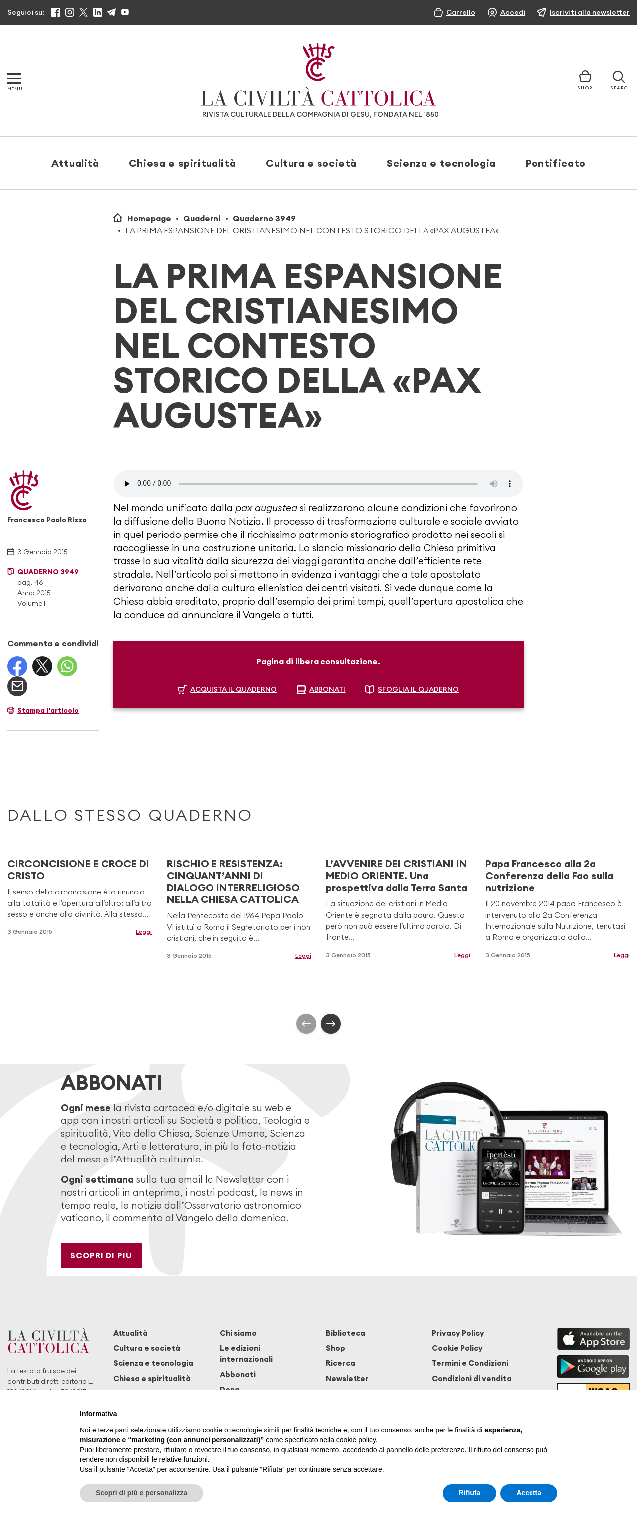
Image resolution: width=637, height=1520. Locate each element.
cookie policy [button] (356, 1440)
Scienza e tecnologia (441, 163)
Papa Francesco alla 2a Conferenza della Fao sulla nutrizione (549, 875)
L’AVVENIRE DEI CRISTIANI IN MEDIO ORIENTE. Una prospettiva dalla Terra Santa (396, 875)
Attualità (75, 163)
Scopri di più (101, 1255)
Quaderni (202, 218)
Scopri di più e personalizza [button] (141, 1493)
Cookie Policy (457, 1348)
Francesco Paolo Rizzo (47, 519)
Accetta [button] (528, 1493)
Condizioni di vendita (472, 1378)
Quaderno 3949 (264, 218)
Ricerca (340, 1363)
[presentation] (306, 1024)
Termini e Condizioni (470, 1363)
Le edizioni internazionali (246, 1353)
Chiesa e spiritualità (182, 163)
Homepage (149, 218)
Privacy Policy (458, 1333)
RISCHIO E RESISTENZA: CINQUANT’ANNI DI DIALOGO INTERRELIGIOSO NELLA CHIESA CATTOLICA (233, 881)
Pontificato (556, 163)
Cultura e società (311, 163)
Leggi (144, 931)
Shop (335, 1348)
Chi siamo (238, 1333)
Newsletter (347, 1378)
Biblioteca (345, 1333)
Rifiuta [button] (470, 1493)
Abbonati (238, 1374)
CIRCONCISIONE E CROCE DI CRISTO (78, 869)
